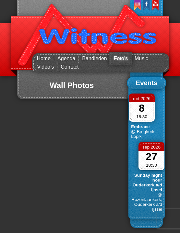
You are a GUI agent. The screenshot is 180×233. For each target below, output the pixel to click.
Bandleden (94, 58)
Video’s (45, 67)
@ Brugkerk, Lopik (143, 134)
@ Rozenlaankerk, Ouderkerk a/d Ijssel (146, 202)
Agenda (66, 58)
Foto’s (121, 58)
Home (44, 58)
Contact (69, 67)
